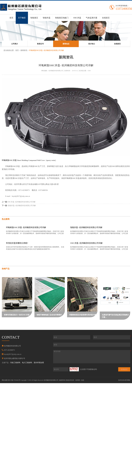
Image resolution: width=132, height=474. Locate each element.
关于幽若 (22, 18)
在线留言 (106, 18)
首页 (11, 18)
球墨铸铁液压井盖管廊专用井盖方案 (82, 315)
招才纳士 (91, 44)
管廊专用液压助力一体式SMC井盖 (17, 315)
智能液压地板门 (62, 18)
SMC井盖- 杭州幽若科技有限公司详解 (18, 202)
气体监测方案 (91, 18)
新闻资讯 (24, 50)
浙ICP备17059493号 (14, 380)
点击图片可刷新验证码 (88, 369)
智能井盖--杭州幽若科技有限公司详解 (19, 205)
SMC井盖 (77, 18)
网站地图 (5, 380)
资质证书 (40, 44)
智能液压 (34, 18)
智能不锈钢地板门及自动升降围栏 (49, 315)
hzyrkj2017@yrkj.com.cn (12, 354)
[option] (14, 44)
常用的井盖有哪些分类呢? (17, 243)
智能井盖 (46, 18)
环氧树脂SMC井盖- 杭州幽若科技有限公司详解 (26, 227)
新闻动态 (66, 44)
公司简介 (14, 44)
